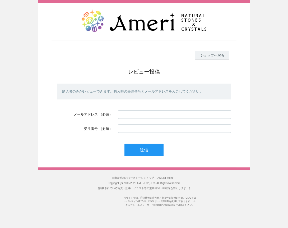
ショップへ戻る (212, 55)
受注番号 (91, 129)
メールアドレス (86, 114)
